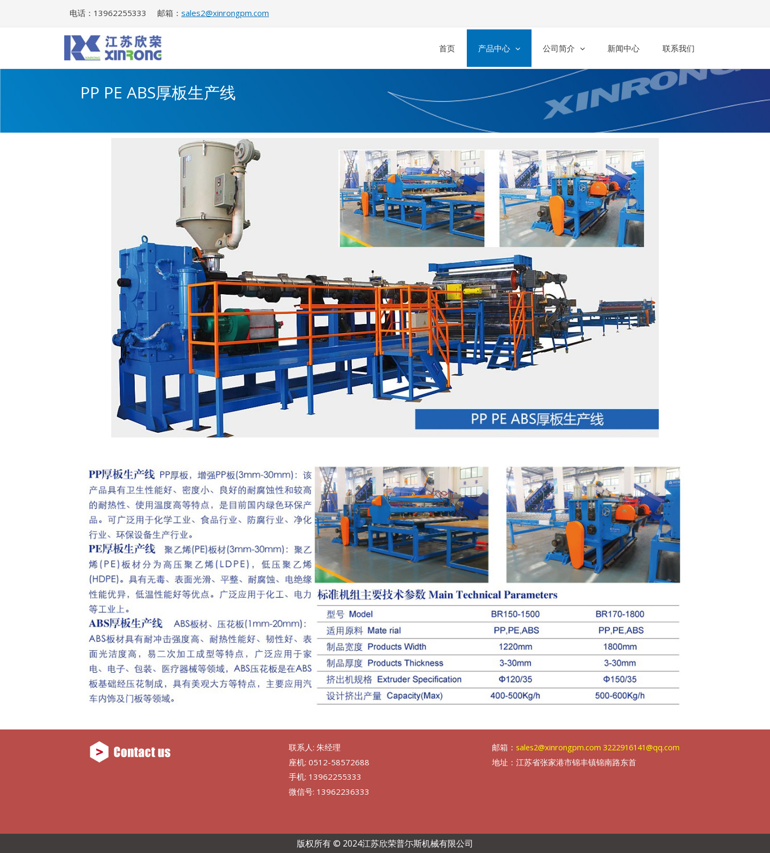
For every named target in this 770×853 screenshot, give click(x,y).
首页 (419, 48)
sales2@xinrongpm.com (225, 12)
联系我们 (675, 48)
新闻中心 (614, 48)
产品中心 (477, 48)
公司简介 (548, 48)
